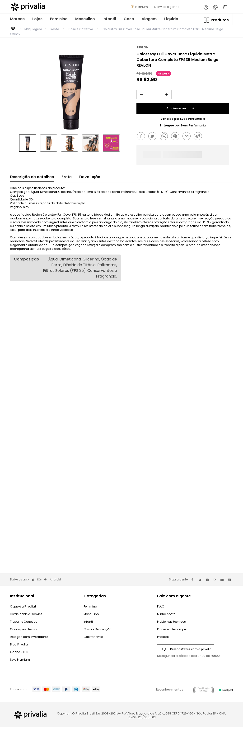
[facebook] (142, 136)
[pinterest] (176, 136)
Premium (141, 7)
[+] (167, 94)
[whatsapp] (165, 136)
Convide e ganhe (166, 7)
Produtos (220, 20)
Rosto (55, 29)
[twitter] (153, 136)
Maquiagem (33, 29)
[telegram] (199, 136)
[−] (141, 94)
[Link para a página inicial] (13, 30)
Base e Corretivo (81, 29)
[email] (187, 136)
